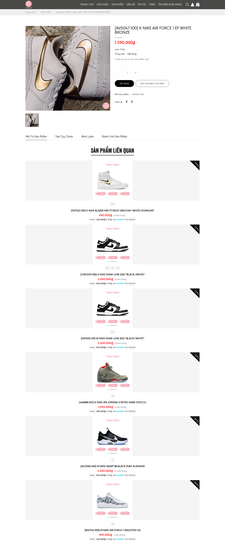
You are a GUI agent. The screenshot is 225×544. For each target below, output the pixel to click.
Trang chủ (87, 4)
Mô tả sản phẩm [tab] (36, 136)
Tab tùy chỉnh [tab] (64, 136)
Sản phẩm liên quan (112, 150)
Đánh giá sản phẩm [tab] (113, 136)
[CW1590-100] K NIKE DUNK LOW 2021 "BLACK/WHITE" (112, 274)
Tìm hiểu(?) (129, 219)
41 (112, 460)
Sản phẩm (117, 4)
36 (113, 268)
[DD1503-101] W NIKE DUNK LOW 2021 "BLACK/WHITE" (112, 338)
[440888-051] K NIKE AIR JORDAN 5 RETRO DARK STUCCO (112, 402)
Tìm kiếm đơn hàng (170, 4)
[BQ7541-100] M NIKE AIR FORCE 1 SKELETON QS (113, 529)
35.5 (107, 268)
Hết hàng (131, 53)
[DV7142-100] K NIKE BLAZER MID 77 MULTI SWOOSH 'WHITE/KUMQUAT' (112, 210)
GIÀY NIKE (46, 12)
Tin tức (142, 4)
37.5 (117, 268)
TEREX (152, 4)
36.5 (112, 204)
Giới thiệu (103, 4)
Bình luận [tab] (87, 136)
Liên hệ (131, 4)
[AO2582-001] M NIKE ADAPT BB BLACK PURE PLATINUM (112, 466)
